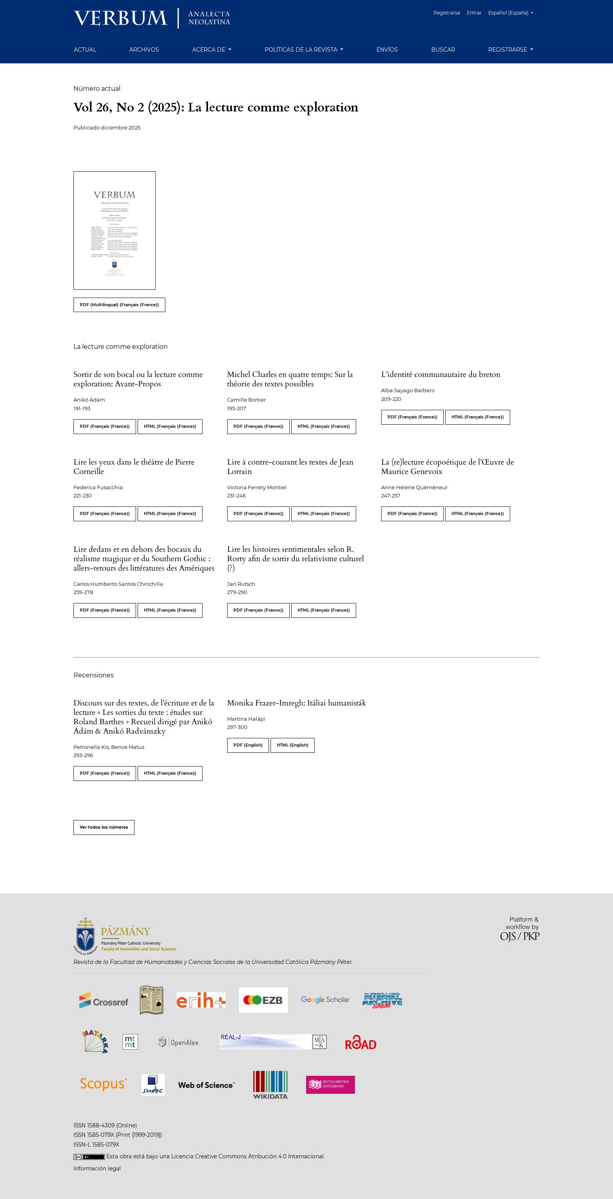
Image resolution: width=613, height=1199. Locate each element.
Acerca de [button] (209, 49)
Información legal (97, 1168)
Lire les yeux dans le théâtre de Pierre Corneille (134, 467)
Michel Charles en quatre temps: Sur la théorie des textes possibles (290, 379)
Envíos (387, 49)
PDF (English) (248, 745)
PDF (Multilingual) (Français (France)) (119, 304)
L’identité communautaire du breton (440, 374)
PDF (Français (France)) (105, 426)
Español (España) (514, 12)
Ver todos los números (104, 827)
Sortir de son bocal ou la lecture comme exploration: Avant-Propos (138, 379)
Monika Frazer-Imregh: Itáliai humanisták (296, 703)
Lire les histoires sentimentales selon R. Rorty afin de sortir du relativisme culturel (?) (295, 558)
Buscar (443, 49)
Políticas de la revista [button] (302, 49)
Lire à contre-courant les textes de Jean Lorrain (290, 467)
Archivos (144, 49)
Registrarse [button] (508, 49)
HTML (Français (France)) (170, 426)
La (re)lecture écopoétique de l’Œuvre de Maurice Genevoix (447, 467)
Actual (85, 49)
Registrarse (447, 13)
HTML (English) (292, 745)
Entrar (474, 13)
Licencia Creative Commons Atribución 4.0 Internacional (247, 1156)
